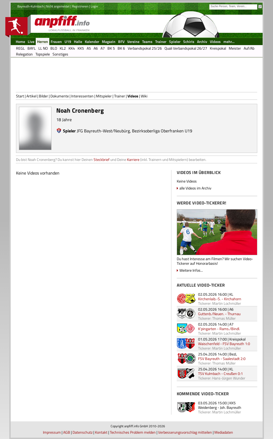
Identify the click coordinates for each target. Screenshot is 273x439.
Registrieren (80, 6)
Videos (132, 96)
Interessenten (82, 96)
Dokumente (59, 96)
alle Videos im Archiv (195, 188)
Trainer (119, 96)
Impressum (52, 432)
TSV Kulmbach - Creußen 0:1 (220, 373)
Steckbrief (102, 159)
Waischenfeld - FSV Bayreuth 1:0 (224, 343)
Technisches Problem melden (133, 432)
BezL (233, 354)
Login (94, 6)
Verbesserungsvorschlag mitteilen (185, 432)
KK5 (232, 403)
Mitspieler (104, 96)
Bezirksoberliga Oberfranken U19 (162, 131)
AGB (66, 432)
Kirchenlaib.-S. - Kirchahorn (219, 299)
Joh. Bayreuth (230, 407)
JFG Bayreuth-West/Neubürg (103, 131)
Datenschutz (83, 432)
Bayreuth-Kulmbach (30, 6)
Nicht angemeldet (58, 6)
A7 (231, 324)
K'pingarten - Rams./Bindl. (219, 328)
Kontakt (101, 432)
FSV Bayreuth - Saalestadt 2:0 (222, 358)
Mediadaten (223, 432)
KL (231, 294)
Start (20, 96)
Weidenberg (207, 407)
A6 (231, 309)
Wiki (144, 96)
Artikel (31, 96)
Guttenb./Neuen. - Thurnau (219, 314)
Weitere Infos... (191, 270)
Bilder (43, 96)
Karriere (133, 159)
